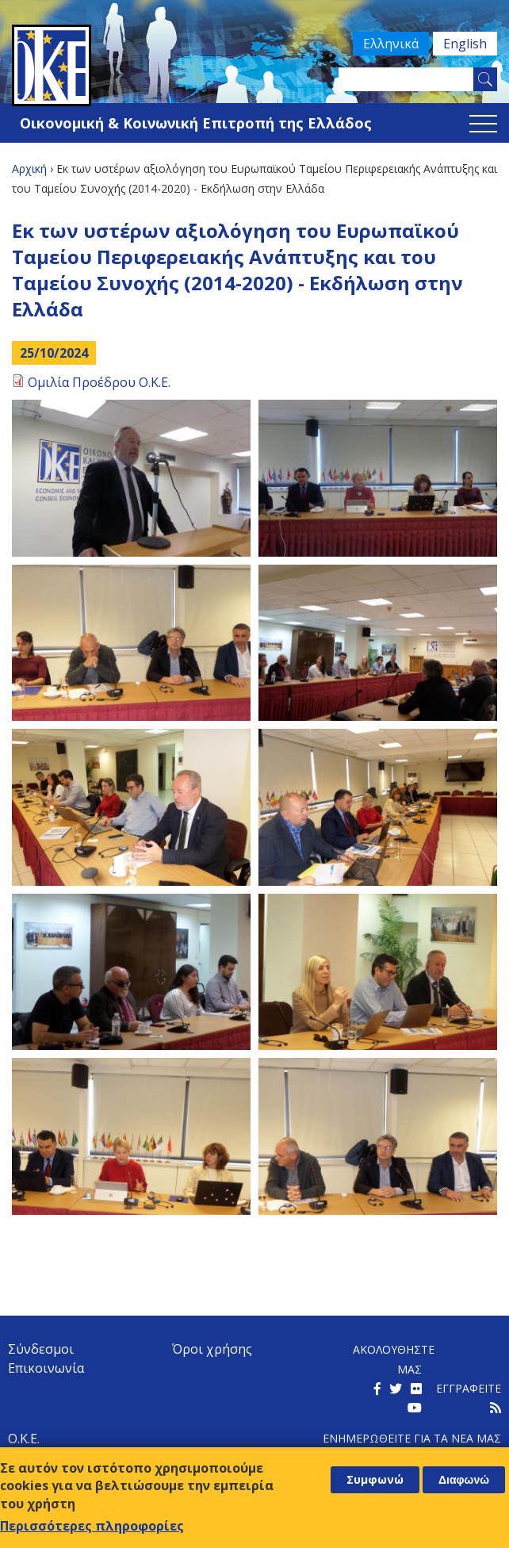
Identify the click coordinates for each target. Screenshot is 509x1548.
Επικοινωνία (46, 1368)
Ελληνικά (381, 43)
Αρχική (29, 168)
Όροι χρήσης (212, 1349)
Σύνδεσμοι (41, 1349)
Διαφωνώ (463, 1479)
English (462, 43)
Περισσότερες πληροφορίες (92, 1526)
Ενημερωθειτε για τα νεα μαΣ (412, 1438)
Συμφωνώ (375, 1479)
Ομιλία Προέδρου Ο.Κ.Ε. (99, 382)
